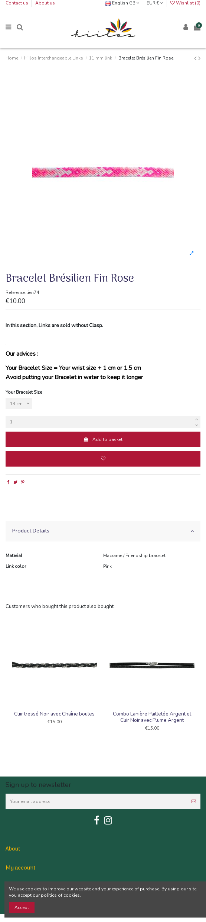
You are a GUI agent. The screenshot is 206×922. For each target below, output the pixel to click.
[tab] (103, 531)
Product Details (103, 530)
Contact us (17, 3)
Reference (15, 292)
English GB (122, 3)
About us (45, 3)
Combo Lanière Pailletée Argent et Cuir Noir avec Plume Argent (152, 716)
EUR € (155, 3)
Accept (21, 907)
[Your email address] (96, 801)
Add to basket (103, 439)
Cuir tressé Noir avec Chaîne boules (54, 713)
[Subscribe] (193, 801)
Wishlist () (185, 3)
